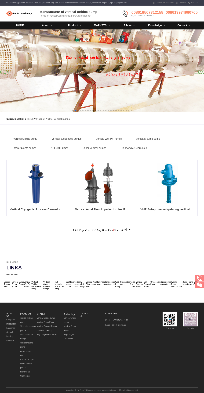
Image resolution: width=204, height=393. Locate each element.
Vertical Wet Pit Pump (27, 284)
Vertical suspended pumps (67, 138)
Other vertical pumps (58, 119)
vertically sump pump (148, 138)
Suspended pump (125, 283)
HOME (20, 25)
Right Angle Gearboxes (134, 148)
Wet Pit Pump (117, 284)
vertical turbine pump (25, 138)
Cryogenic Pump (154, 283)
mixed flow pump (132, 284)
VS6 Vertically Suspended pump (59, 285)
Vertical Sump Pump (45, 322)
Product (40, 119)
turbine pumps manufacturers (109, 283)
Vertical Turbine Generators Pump (36, 285)
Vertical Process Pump (139, 284)
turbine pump (100, 283)
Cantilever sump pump (70, 284)
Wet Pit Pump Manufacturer (176, 284)
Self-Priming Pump (147, 284)
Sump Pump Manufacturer (188, 283)
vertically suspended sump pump (79, 284)
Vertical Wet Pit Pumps (109, 138)
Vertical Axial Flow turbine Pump (91, 284)
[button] (72, 110)
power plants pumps (25, 148)
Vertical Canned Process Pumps (46, 285)
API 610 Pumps (59, 148)
